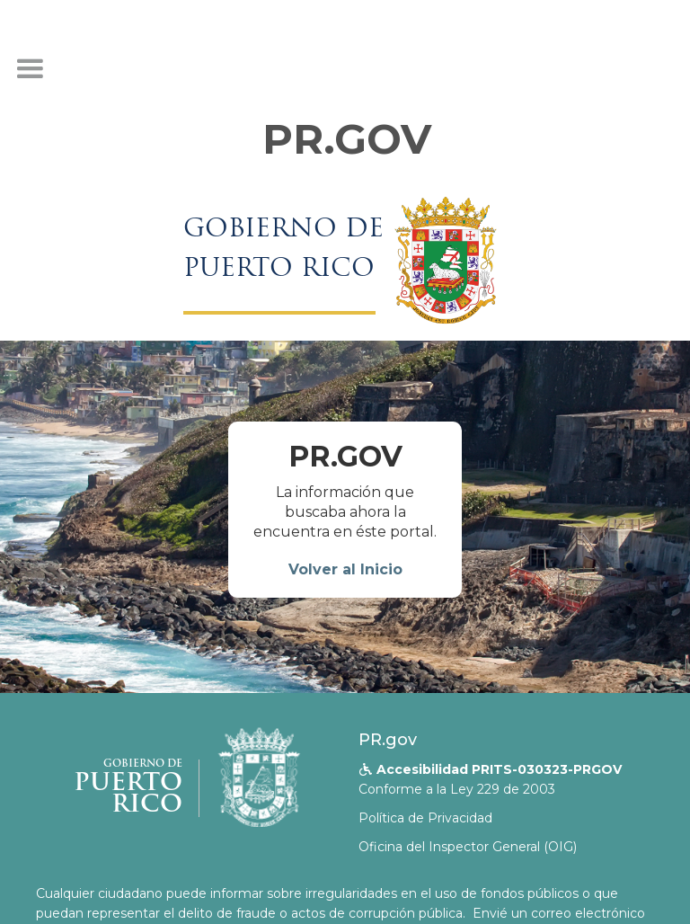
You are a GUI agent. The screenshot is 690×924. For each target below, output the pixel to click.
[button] (29, 69)
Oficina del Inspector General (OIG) (467, 847)
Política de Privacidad (425, 818)
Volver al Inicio (345, 569)
